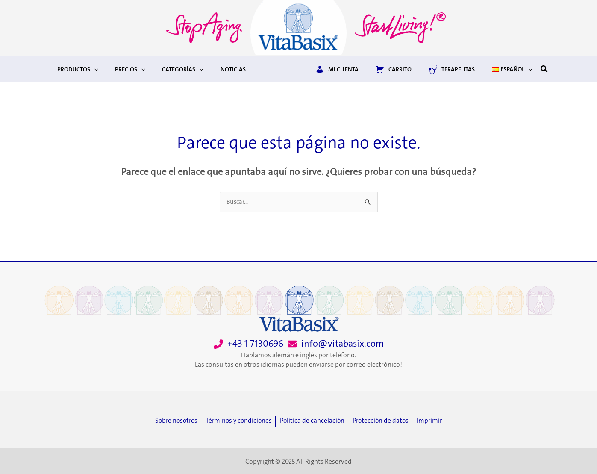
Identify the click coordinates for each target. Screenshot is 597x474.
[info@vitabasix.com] (336, 343)
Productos (75, 69)
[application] (91, 69)
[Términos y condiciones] (239, 421)
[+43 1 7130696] (248, 343)
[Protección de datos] (386, 421)
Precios (122, 69)
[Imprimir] (435, 421)
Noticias (215, 69)
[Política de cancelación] (315, 421)
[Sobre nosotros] (173, 421)
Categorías (169, 69)
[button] (544, 69)
